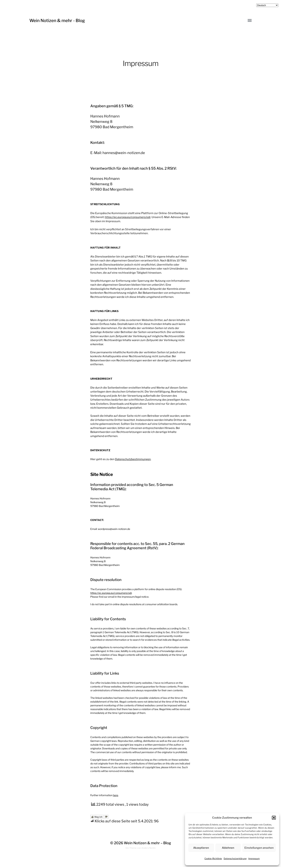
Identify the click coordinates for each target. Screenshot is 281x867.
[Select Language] (267, 5)
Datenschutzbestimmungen (133, 459)
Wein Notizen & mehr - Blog (57, 20)
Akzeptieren (201, 847)
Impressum (254, 858)
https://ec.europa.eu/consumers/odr (128, 217)
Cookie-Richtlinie (213, 858)
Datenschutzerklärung (235, 858)
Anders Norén (148, 848)
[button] (274, 817)
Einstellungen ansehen (259, 847)
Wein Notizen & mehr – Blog (147, 843)
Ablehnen (228, 847)
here (115, 795)
